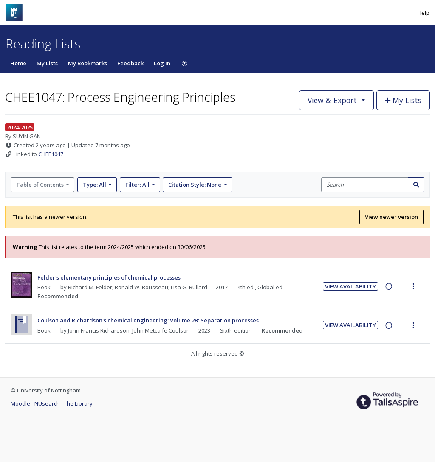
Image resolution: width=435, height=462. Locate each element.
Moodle (21, 403)
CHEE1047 (50, 154)
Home (18, 63)
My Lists (47, 63)
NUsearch (47, 403)
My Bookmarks (87, 63)
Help (423, 13)
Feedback (130, 63)
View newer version (391, 217)
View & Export (333, 100)
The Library (78, 403)
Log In (162, 63)
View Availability (350, 286)
